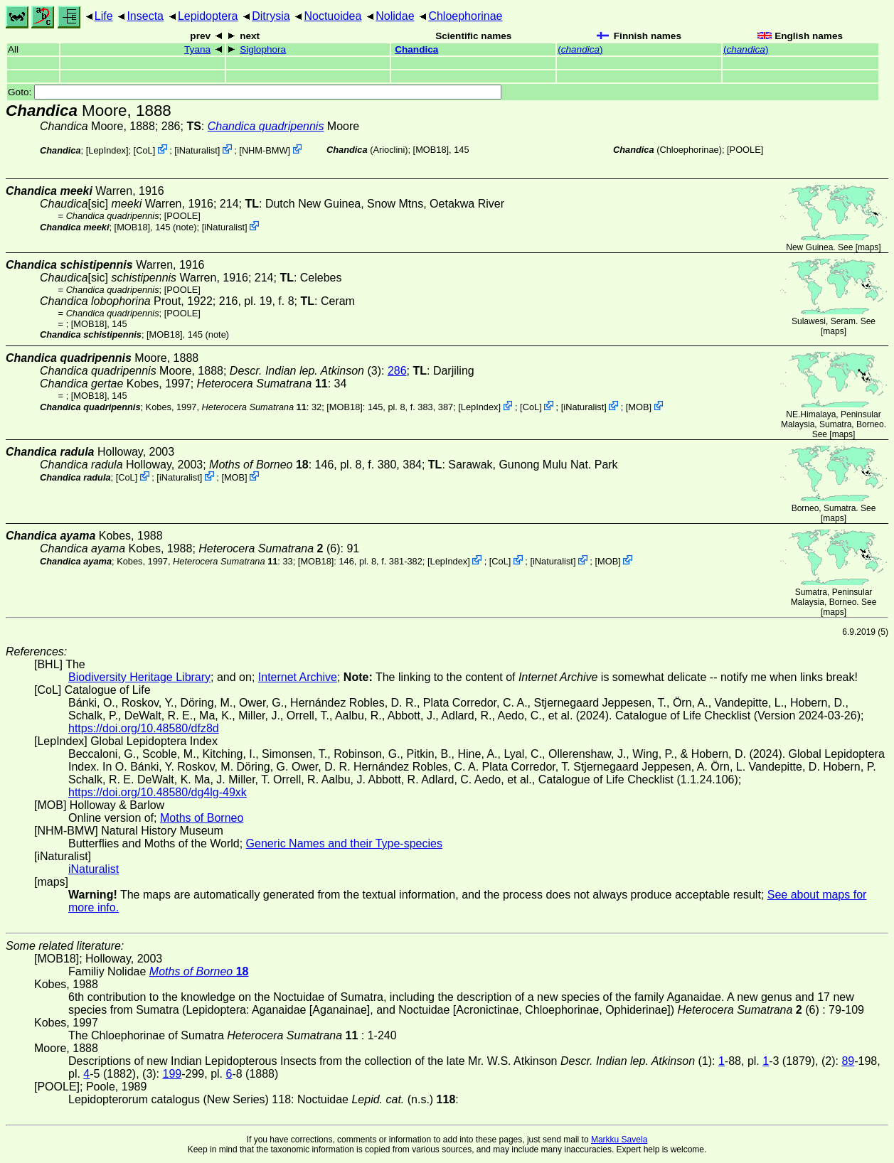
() (580, 49)
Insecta (145, 16)
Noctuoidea (332, 16)
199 (172, 1074)
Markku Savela (619, 1140)
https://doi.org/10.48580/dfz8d (143, 728)
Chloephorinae (465, 16)
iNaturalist (197, 150)
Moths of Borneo (201, 818)
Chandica (416, 49)
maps (868, 247)
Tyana (197, 49)
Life (104, 16)
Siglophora (263, 49)
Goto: (254, 92)
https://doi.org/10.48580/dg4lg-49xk (157, 792)
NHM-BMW (265, 150)
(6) (269, 548)
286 (397, 371)
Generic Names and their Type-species (344, 843)
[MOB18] (431, 149)
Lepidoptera (208, 16)
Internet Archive (297, 677)
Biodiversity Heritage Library (139, 677)
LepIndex (107, 150)
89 (847, 1061)
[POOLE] (745, 149)
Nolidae (395, 16)
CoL (144, 150)
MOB (638, 407)
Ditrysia (270, 16)
